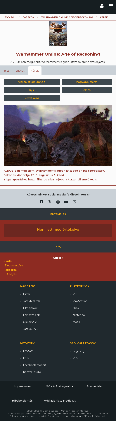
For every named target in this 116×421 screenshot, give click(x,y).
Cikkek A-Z (30, 322)
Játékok (28, 17)
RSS (75, 358)
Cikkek (20, 70)
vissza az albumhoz (31, 82)
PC (75, 294)
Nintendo (79, 315)
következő (32, 98)
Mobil (76, 322)
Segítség (78, 351)
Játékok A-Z (31, 329)
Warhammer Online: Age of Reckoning (67, 17)
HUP (26, 358)
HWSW (28, 351)
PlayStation (80, 301)
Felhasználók (31, 315)
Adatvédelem (95, 386)
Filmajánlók (30, 308)
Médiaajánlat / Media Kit (60, 400)
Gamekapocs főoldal (6, 5)
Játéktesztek (31, 301)
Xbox (76, 308)
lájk (31, 90)
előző (87, 90)
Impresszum (22, 386)
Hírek (26, 294)
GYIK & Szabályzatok (59, 386)
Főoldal (10, 17)
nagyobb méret (87, 82)
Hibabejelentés (22, 400)
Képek (35, 70)
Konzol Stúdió (32, 372)
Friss (6, 70)
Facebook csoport (34, 365)
